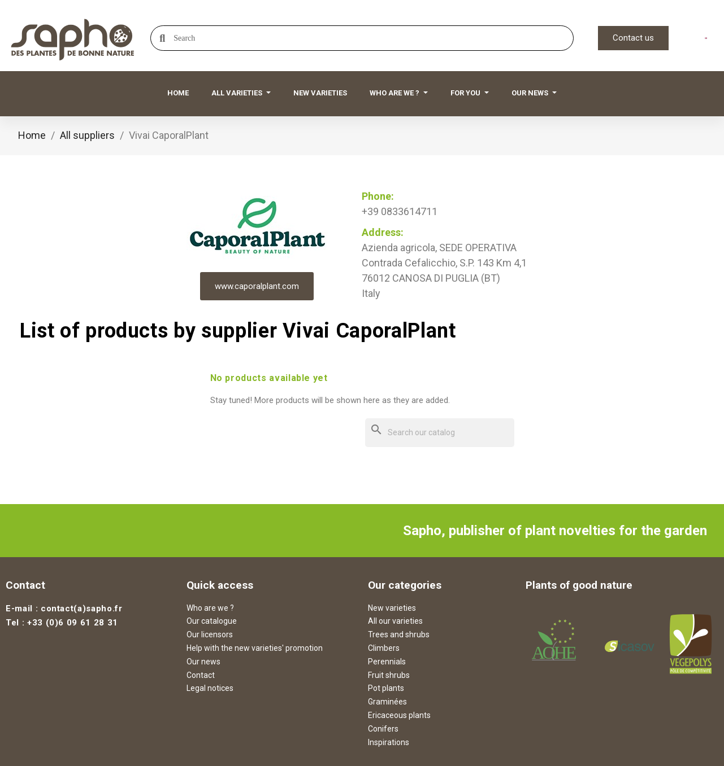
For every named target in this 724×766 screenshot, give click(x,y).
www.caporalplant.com (257, 286)
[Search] (439, 432)
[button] (633, 38)
